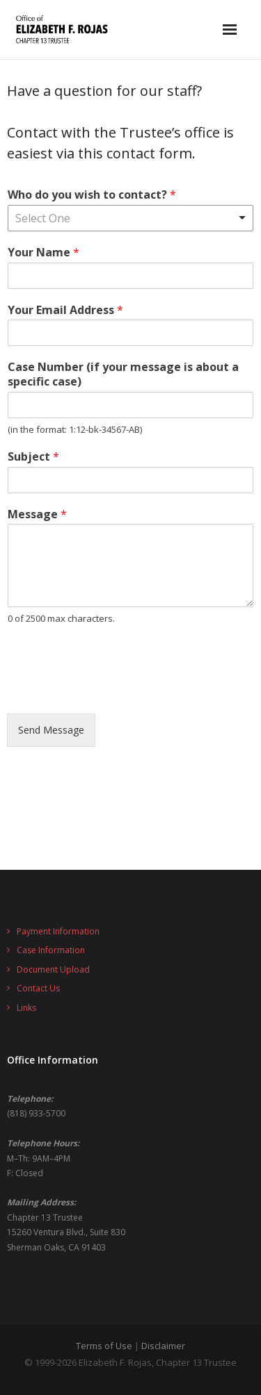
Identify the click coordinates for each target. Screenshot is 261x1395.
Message (37, 514)
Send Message (51, 729)
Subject (33, 456)
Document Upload (53, 969)
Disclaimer (163, 1345)
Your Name (43, 252)
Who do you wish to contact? (92, 195)
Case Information (51, 950)
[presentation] (113, 690)
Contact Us (38, 988)
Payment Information (58, 931)
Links (26, 1008)
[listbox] (130, 218)
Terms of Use (104, 1345)
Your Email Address (65, 310)
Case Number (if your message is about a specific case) (123, 374)
